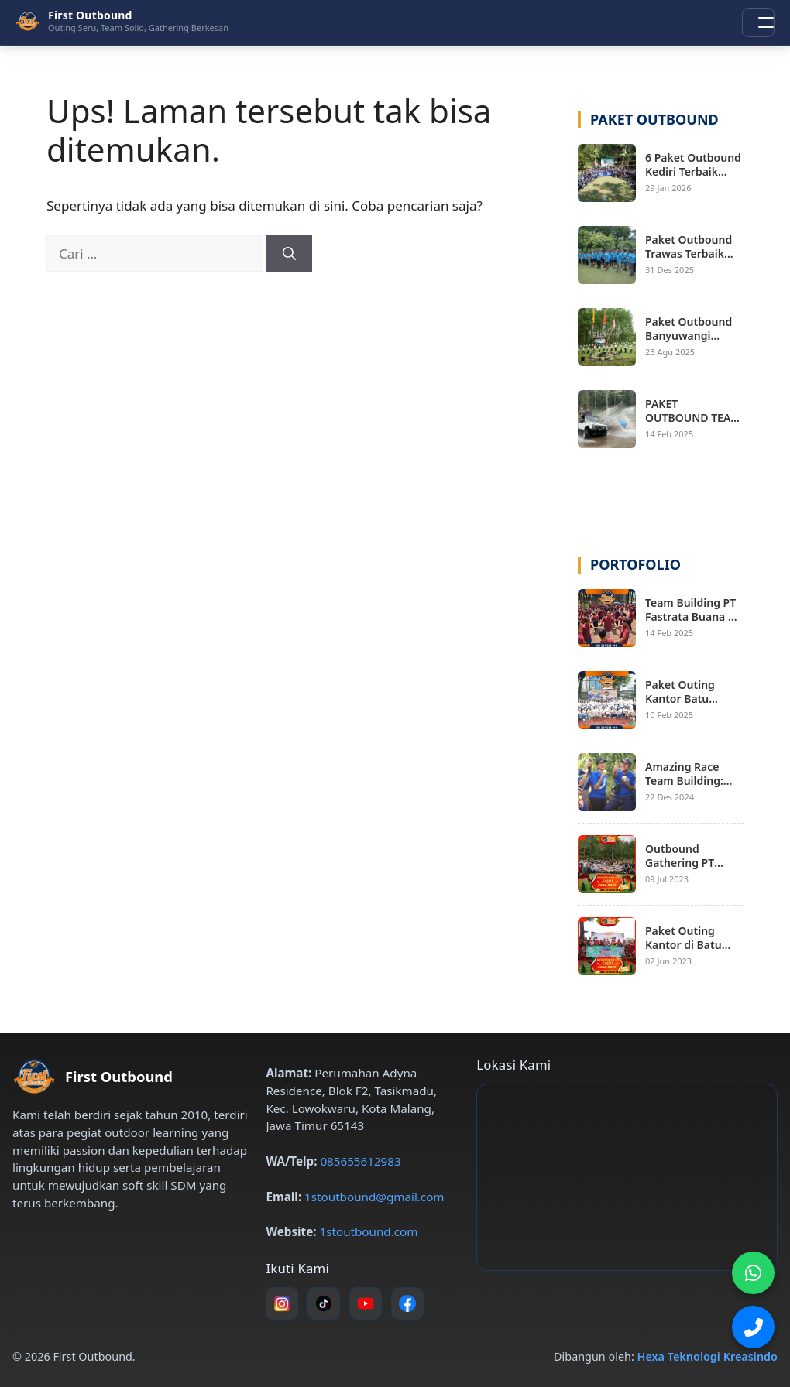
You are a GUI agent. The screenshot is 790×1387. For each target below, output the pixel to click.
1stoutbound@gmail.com (374, 1196)
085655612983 (360, 1161)
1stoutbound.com (369, 1231)
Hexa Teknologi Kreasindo (707, 1356)
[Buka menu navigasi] (758, 22)
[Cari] (289, 253)
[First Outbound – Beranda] (121, 21)
